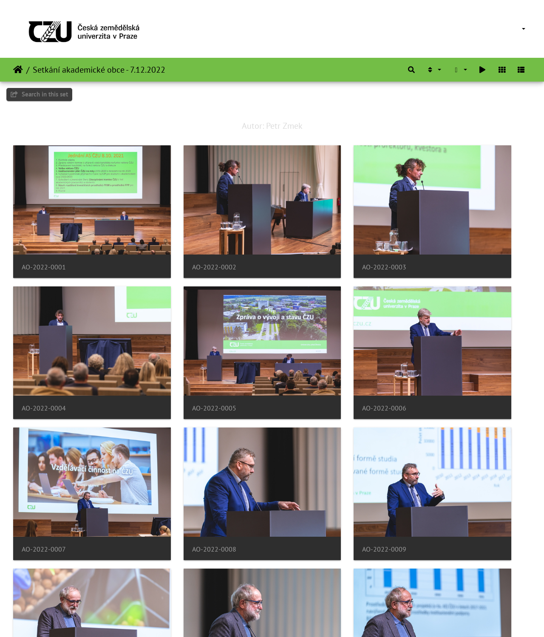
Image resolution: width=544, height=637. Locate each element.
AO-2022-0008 (441, 356)
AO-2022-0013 (44, 586)
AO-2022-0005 (44, 356)
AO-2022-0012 (441, 471)
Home (18, 69)
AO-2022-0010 (176, 471)
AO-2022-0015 (309, 586)
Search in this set (39, 94)
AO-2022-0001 (44, 241)
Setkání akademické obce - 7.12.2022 (99, 69)
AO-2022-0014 (176, 586)
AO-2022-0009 (44, 471)
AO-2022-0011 (309, 471)
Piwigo (290, 619)
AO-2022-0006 (176, 356)
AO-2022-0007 (309, 356)
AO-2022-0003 (309, 241)
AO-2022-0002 (176, 241)
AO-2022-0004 (441, 241)
